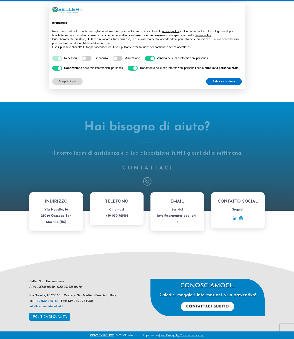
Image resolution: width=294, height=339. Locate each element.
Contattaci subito (207, 306)
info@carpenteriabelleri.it (46, 306)
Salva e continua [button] (224, 81)
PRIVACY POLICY (102, 335)
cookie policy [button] (203, 35)
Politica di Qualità (50, 317)
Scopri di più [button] (67, 81)
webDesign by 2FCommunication (182, 335)
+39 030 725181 (47, 301)
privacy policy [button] (170, 31)
